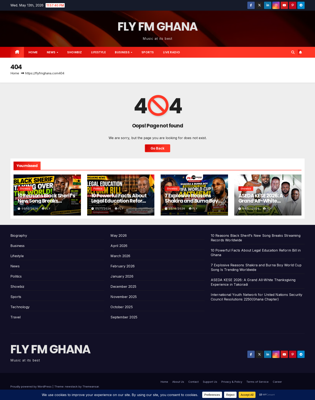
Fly (46, 208)
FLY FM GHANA (158, 26)
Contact (193, 381)
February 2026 (122, 266)
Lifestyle (98, 52)
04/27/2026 (251, 208)
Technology (20, 307)
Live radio (171, 52)
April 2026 (118, 246)
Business (122, 52)
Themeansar (90, 386)
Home (33, 52)
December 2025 (123, 286)
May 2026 (118, 235)
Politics (97, 188)
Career (277, 381)
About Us (178, 381)
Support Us (210, 381)
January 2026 (121, 276)
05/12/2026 (30, 208)
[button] (293, 52)
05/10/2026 (177, 208)
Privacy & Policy (231, 381)
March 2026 (120, 256)
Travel (15, 317)
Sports (147, 52)
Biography (18, 235)
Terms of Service (257, 381)
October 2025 (121, 307)
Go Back (157, 148)
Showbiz (74, 52)
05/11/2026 (103, 208)
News (51, 52)
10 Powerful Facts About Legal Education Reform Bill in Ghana (119, 200)
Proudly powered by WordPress (31, 386)
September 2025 (123, 317)
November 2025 (123, 297)
